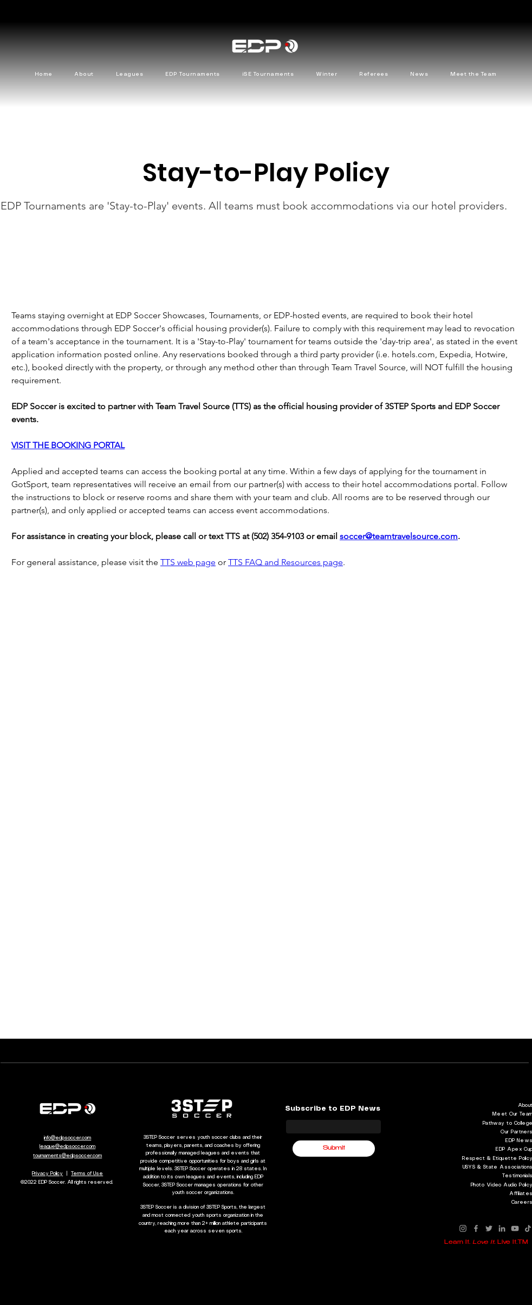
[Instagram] (463, 1228)
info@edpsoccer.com (67, 1138)
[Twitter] (489, 1228)
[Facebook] (476, 1228)
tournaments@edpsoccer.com (67, 1155)
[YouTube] (515, 1228)
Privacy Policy (47, 1173)
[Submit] (334, 1148)
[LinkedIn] (502, 1228)
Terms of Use (87, 1173)
